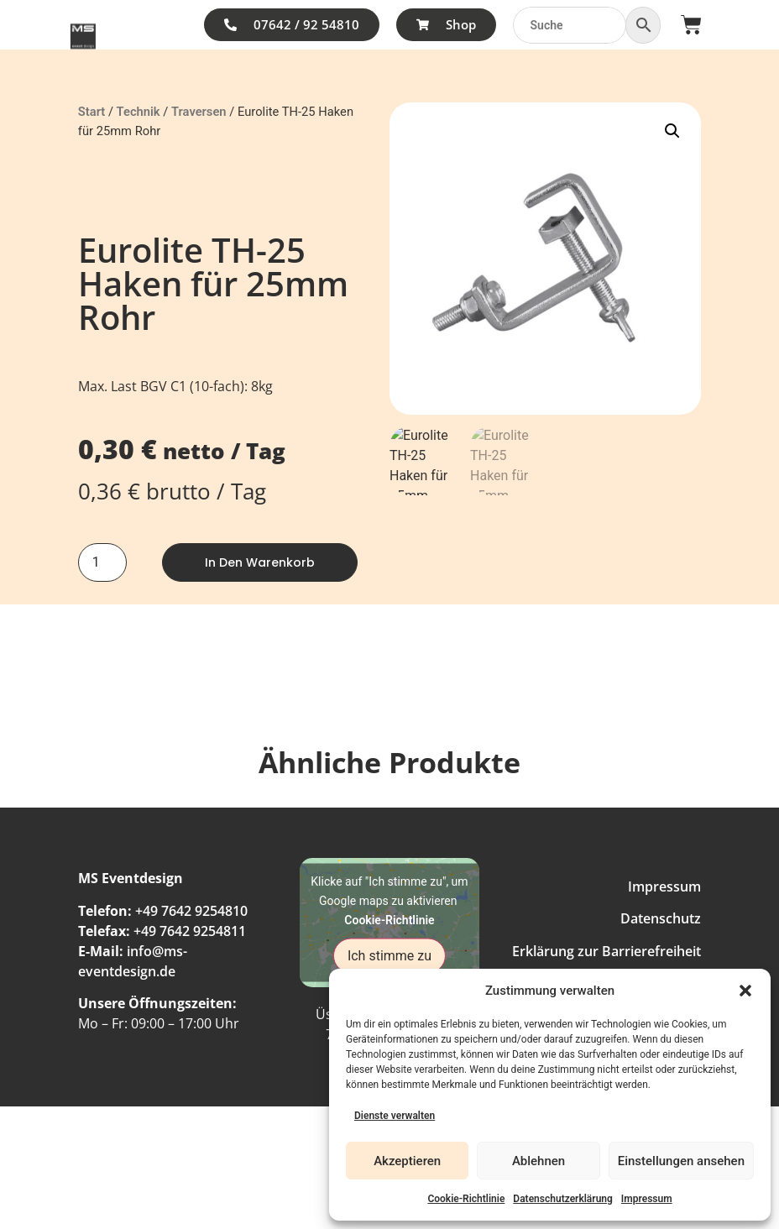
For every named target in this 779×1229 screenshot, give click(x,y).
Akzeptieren (407, 1161)
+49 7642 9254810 (191, 911)
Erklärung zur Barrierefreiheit (606, 951)
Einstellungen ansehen (681, 1161)
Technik (138, 111)
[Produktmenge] (102, 562)
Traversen (199, 111)
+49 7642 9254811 (189, 931)
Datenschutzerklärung (563, 1199)
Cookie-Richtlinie (466, 1199)
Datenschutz (660, 918)
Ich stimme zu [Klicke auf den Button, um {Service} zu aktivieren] (389, 955)
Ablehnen (538, 1161)
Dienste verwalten (394, 1116)
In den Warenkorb (260, 562)
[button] (745, 990)
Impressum (646, 1199)
